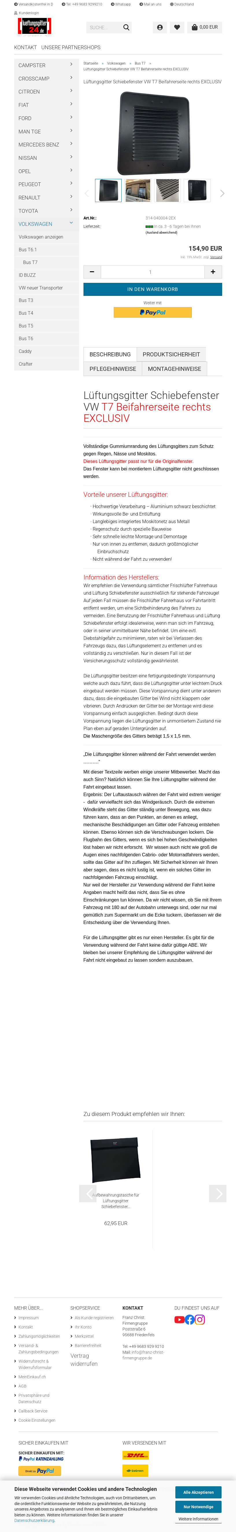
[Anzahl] (153, 271)
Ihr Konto (83, 1327)
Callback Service (32, 1411)
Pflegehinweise (113, 368)
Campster (31, 65)
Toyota (28, 211)
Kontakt (25, 47)
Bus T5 (26, 326)
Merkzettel (84, 1336)
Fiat (23, 105)
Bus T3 (26, 300)
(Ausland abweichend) (161, 232)
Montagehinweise (174, 368)
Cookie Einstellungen (36, 1420)
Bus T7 (30, 262)
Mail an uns (150, 4)
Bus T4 (26, 313)
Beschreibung (110, 354)
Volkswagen (35, 224)
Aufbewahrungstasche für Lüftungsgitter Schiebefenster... (115, 1201)
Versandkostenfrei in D (33, 4)
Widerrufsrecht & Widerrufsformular (35, 1364)
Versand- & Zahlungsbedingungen (38, 1348)
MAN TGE (29, 132)
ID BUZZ (27, 275)
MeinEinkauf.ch (32, 1377)
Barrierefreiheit (88, 1345)
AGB (22, 1386)
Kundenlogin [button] (26, 13)
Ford (24, 118)
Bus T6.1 (28, 249)
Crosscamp (33, 79)
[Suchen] (126, 28)
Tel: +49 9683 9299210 (82, 4)
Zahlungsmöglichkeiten (39, 1336)
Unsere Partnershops (71, 47)
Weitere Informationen (198, 1519)
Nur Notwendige (198, 1506)
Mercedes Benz (38, 145)
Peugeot (29, 184)
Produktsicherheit (171, 354)
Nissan (27, 158)
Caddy (25, 351)
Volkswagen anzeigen (41, 237)
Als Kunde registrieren (94, 1317)
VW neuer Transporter (41, 288)
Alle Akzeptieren (198, 1492)
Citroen (29, 92)
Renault (29, 198)
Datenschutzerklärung (34, 1520)
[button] (182, 4)
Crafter (25, 364)
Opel (24, 171)
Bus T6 (26, 338)
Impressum (28, 1317)
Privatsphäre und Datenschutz (33, 1398)
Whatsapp (121, 4)
